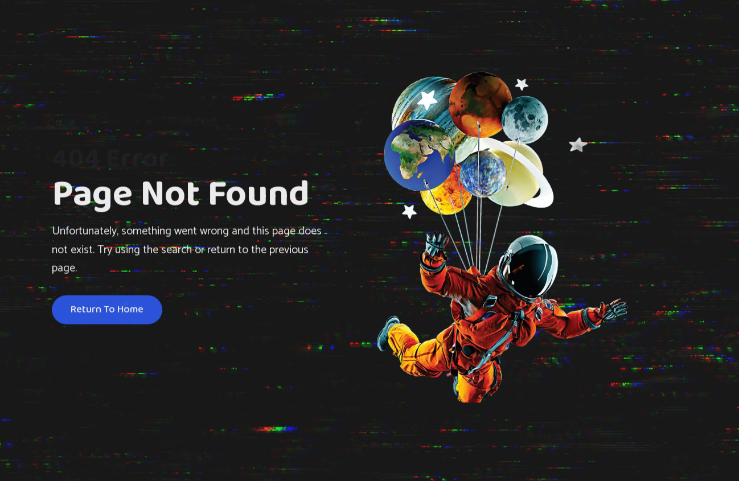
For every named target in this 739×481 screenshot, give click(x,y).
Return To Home (107, 310)
